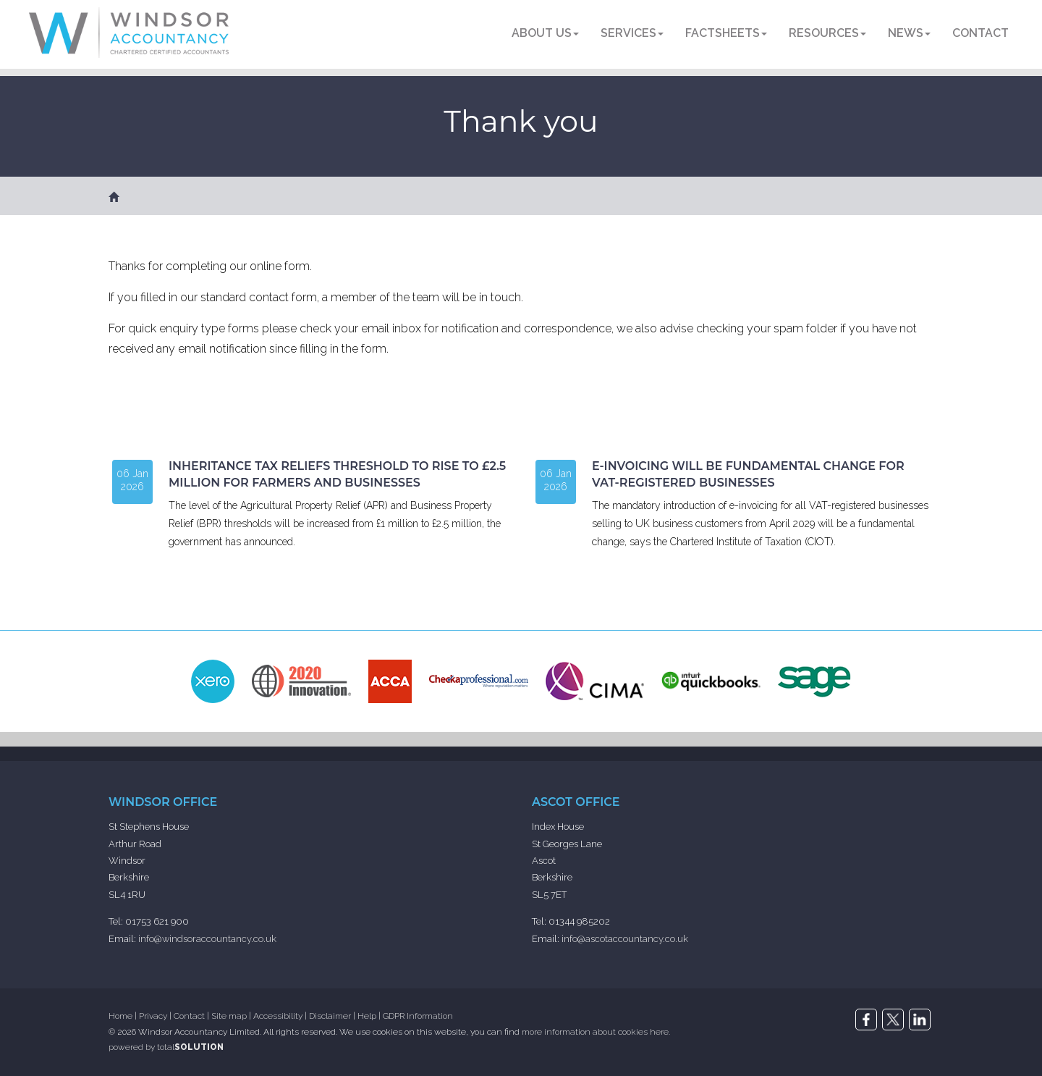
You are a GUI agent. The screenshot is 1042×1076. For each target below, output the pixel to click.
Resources (827, 33)
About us (545, 33)
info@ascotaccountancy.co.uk (625, 938)
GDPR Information (418, 1016)
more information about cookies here (595, 1032)
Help (366, 1016)
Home (120, 1016)
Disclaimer (330, 1016)
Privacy (153, 1016)
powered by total (166, 1047)
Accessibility (277, 1016)
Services (632, 33)
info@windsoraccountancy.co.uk (207, 938)
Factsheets (726, 33)
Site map (229, 1016)
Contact (980, 33)
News (909, 33)
